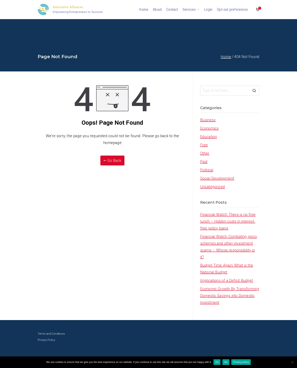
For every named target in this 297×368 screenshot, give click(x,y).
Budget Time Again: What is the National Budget (226, 268)
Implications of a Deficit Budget (226, 280)
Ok (217, 362)
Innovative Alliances (68, 7)
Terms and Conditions (51, 333)
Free (204, 145)
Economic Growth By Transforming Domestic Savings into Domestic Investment (229, 296)
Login (208, 9)
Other (204, 153)
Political (206, 170)
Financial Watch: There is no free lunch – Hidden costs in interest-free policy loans (228, 221)
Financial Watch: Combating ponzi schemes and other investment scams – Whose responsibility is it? (228, 246)
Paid (204, 161)
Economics (209, 128)
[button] (197, 9)
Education (208, 136)
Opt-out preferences (232, 9)
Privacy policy (241, 362)
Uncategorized (212, 186)
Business (208, 120)
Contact (172, 9)
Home (143, 9)
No (225, 362)
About (157, 9)
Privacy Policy (46, 339)
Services (191, 9)
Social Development (217, 178)
